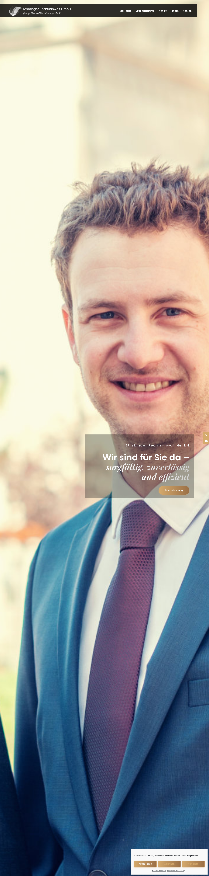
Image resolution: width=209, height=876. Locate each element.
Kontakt (187, 10)
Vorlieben (193, 863)
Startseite (125, 10)
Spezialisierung (145, 10)
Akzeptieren (145, 863)
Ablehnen (169, 863)
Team (175, 10)
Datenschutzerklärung (176, 871)
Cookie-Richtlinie (159, 871)
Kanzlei (163, 10)
